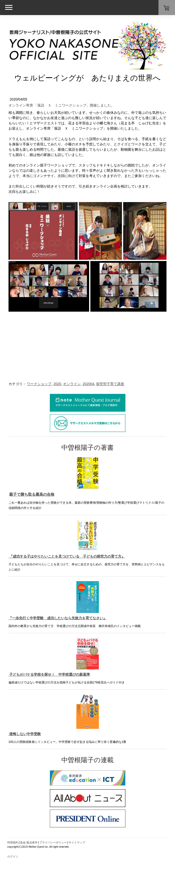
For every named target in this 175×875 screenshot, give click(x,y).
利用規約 (12, 842)
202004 (88, 384)
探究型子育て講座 (110, 384)
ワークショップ (39, 384)
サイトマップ (77, 842)
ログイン (12, 856)
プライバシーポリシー (53, 842)
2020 (57, 384)
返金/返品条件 (29, 842)
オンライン (72, 384)
